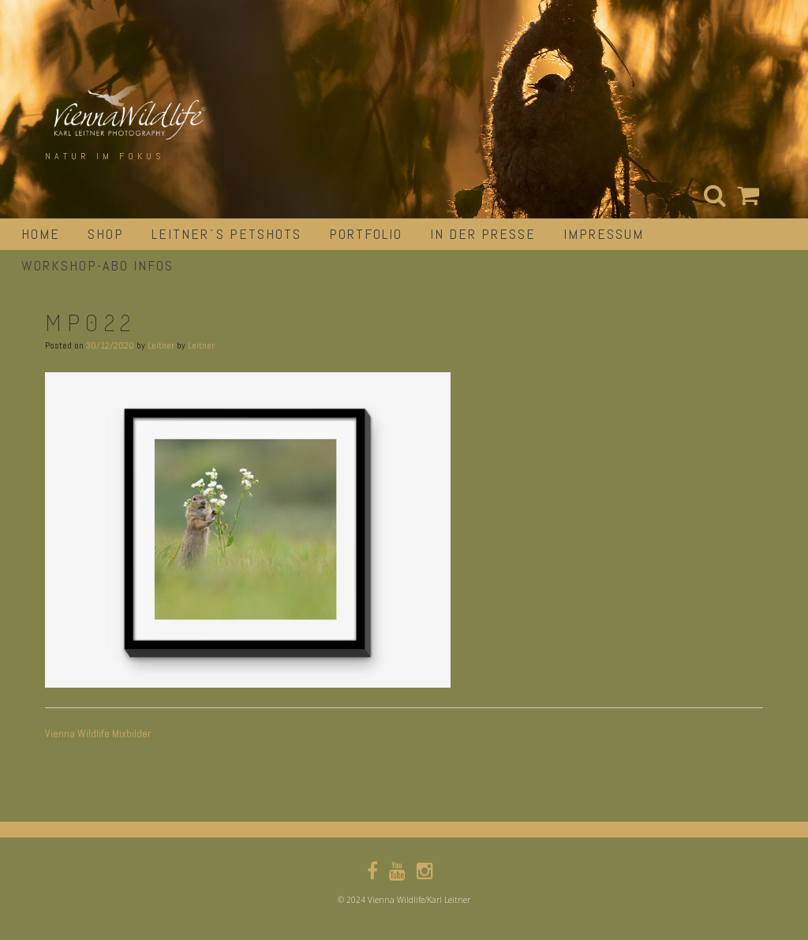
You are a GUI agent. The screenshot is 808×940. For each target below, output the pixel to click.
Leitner (161, 345)
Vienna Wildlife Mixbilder (98, 733)
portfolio (365, 234)
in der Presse (483, 234)
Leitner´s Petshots (226, 234)
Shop (106, 234)
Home (40, 234)
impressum (603, 234)
